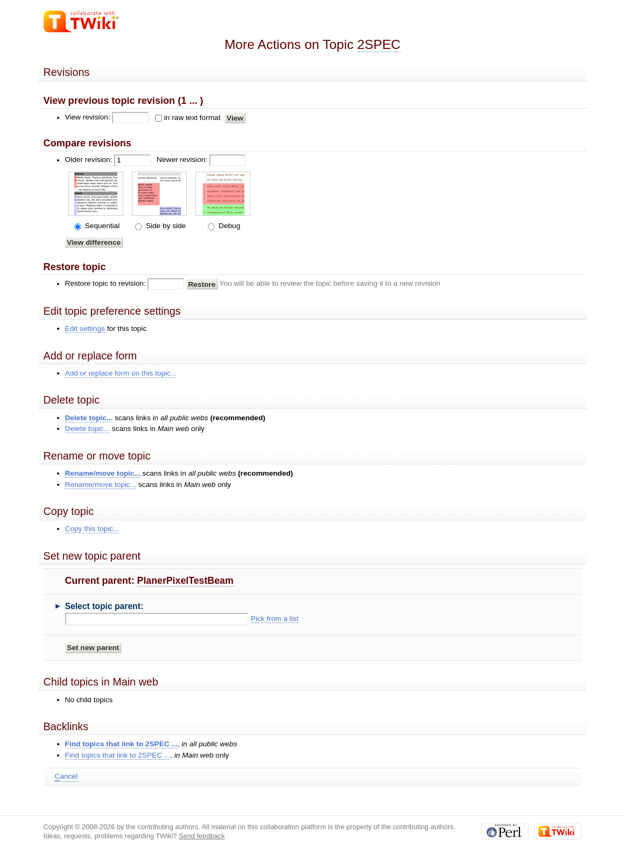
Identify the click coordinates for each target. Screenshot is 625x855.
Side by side (165, 226)
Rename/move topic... (103, 473)
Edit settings (85, 328)
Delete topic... (89, 418)
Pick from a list (275, 618)
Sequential (101, 226)
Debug (228, 226)
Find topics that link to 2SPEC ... (121, 744)
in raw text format (192, 118)
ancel (66, 776)
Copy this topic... (92, 529)
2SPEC (379, 44)
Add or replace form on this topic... (121, 373)
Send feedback (202, 836)
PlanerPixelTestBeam (185, 580)
